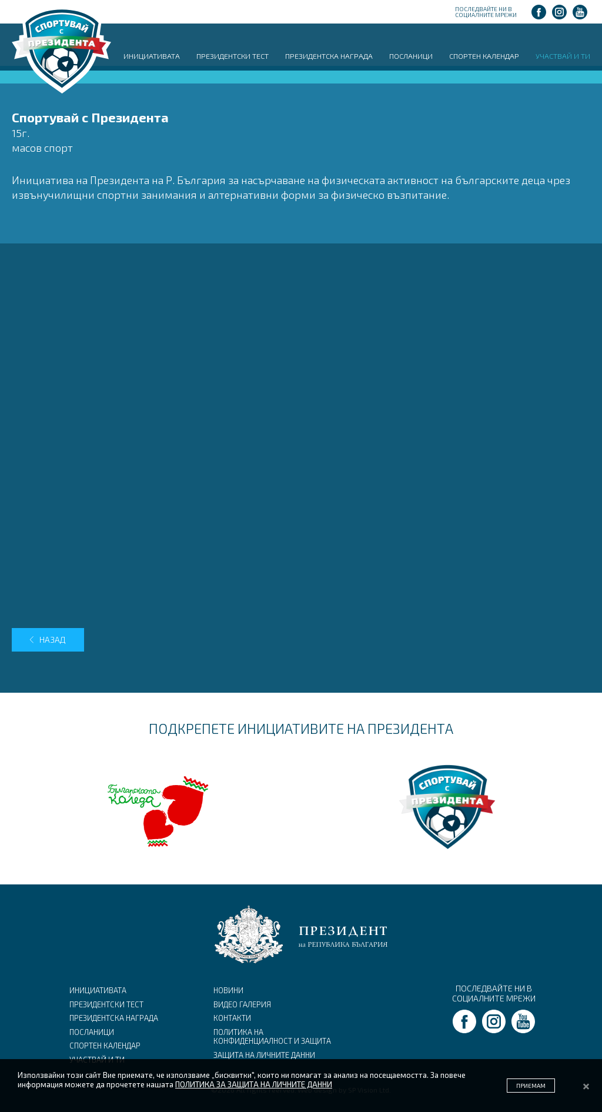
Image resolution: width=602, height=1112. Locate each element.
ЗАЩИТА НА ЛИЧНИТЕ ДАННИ (264, 1055)
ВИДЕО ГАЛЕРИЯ (242, 1004)
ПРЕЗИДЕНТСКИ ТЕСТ (232, 56)
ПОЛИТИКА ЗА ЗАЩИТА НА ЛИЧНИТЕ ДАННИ (253, 1084)
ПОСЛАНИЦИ (411, 56)
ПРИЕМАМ (531, 1085)
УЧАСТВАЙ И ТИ (563, 56)
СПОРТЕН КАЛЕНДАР (484, 56)
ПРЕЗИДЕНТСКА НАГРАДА (329, 56)
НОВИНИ (228, 990)
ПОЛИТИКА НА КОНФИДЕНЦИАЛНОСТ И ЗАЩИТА (272, 1036)
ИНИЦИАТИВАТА (151, 56)
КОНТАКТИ (232, 1018)
